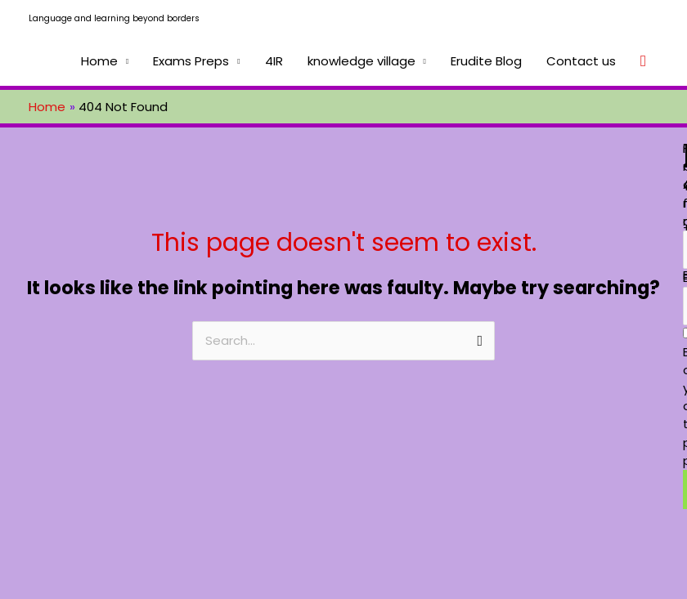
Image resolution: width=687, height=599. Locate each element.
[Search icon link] (643, 61)
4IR (274, 60)
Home (99, 60)
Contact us (581, 60)
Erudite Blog (486, 60)
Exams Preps (191, 60)
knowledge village (361, 60)
